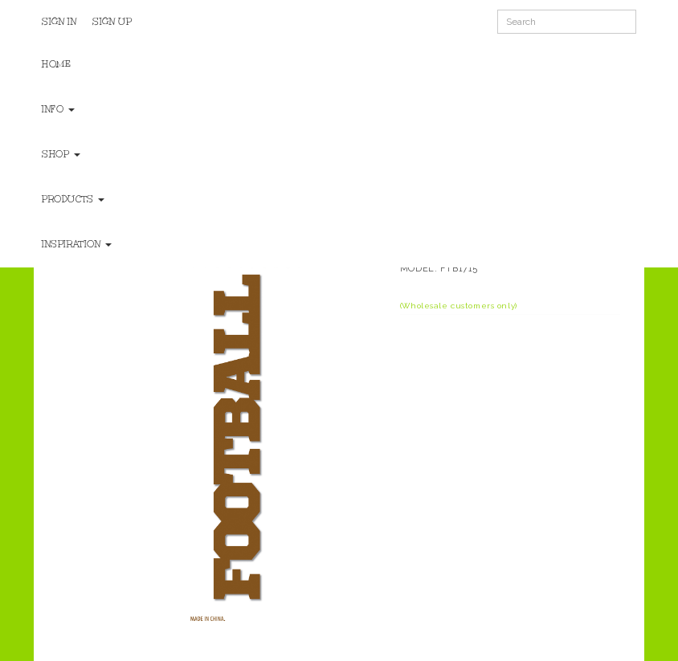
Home (56, 64)
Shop (61, 154)
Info (58, 109)
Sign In (59, 21)
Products (73, 199)
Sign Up (112, 21)
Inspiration (77, 244)
